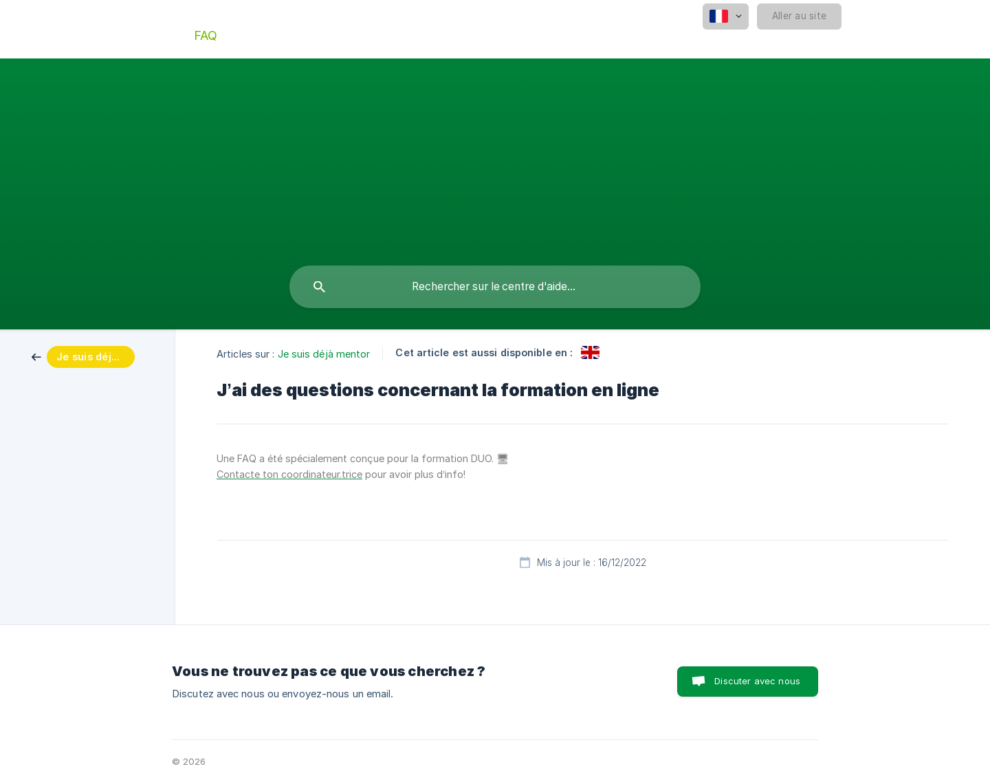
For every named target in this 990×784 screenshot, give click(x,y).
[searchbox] (495, 286)
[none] (726, 16)
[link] (83, 355)
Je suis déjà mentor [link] (324, 354)
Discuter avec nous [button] (757, 680)
